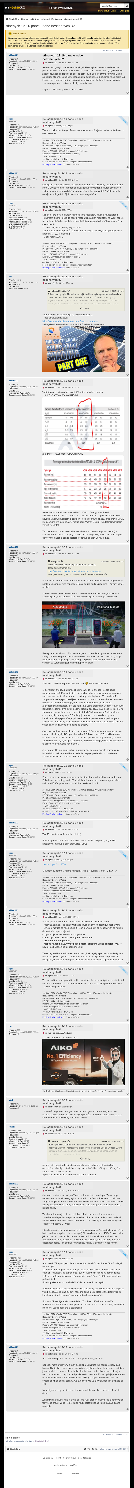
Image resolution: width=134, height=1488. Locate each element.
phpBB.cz (73, 1465)
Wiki (122, 11)
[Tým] (95, 1449)
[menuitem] (43, 19)
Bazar (113, 11)
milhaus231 (13, 55)
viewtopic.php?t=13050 (54, 864)
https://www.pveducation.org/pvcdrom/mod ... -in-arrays (70, 321)
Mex (10, 276)
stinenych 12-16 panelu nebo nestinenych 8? (40, 26)
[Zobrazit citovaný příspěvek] (68, 291)
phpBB (58, 1458)
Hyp (10, 1026)
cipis (11, 119)
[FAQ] (86, 1449)
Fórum (100, 11)
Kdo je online (12, 1437)
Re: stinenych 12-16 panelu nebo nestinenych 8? (62, 120)
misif (11, 1100)
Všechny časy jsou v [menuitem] (114, 1449)
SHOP (106, 11)
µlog (127, 11)
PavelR (11, 1127)
